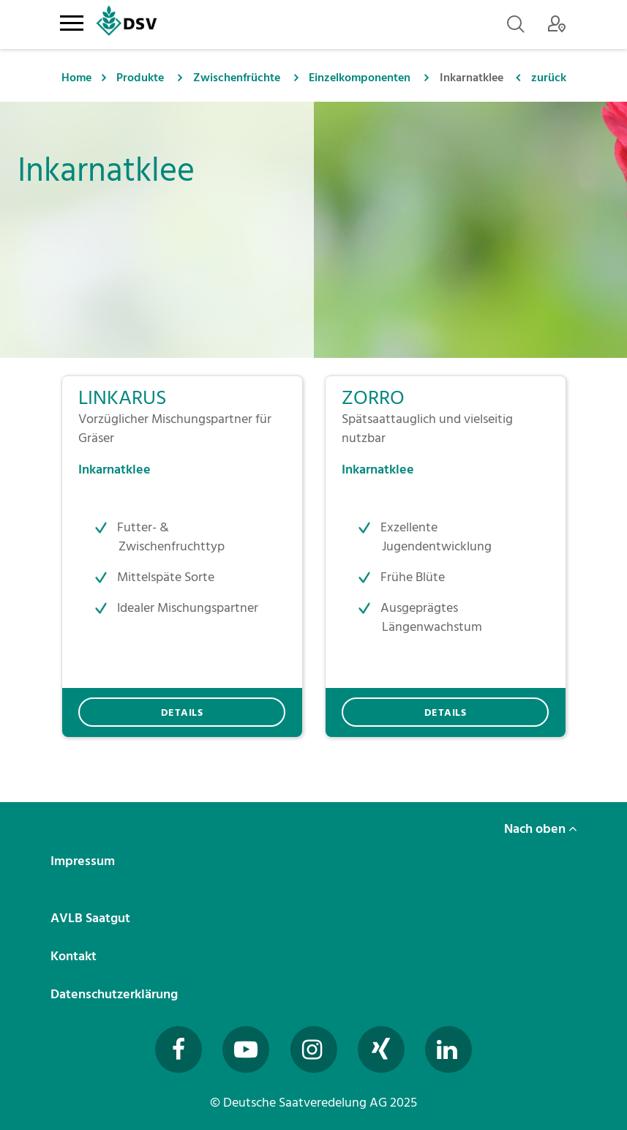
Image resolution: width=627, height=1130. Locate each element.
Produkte (140, 77)
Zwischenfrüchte (236, 77)
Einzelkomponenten (359, 77)
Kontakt (75, 956)
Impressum (84, 861)
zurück (548, 77)
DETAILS (182, 712)
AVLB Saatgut (91, 918)
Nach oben (540, 828)
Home (76, 77)
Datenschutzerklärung (115, 994)
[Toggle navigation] (72, 20)
